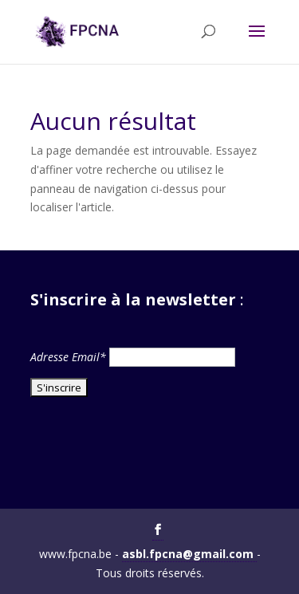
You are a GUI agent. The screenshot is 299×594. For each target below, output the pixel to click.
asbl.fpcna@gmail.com (189, 553)
